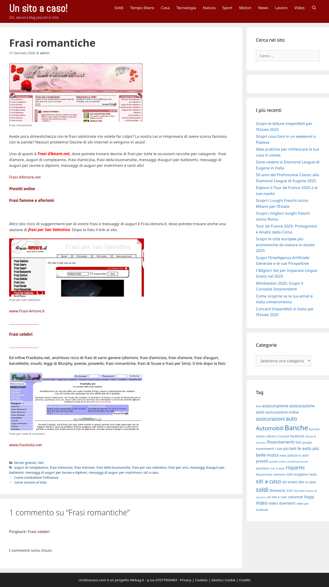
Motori (245, 7)
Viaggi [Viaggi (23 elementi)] (309, 497)
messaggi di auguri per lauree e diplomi (56, 472)
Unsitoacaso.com (92, 580)
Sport (227, 7)
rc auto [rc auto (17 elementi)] (280, 468)
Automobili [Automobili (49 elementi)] (270, 428)
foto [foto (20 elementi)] (298, 442)
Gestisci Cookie (223, 580)
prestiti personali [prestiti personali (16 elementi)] (297, 461)
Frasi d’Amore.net (25, 177)
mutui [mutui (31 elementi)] (273, 455)
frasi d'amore (84, 467)
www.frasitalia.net (25, 444)
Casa (165, 7)
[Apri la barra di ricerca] (314, 7)
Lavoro (281, 7)
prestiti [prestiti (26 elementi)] (262, 461)
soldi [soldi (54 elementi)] (262, 489)
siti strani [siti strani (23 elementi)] (289, 482)
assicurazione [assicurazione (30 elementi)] (275, 405)
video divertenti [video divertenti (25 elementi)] (281, 503)
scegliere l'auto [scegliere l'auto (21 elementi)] (305, 474)
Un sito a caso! (38, 8)
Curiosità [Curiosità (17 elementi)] (283, 436)
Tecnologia (186, 7)
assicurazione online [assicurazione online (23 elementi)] (282, 412)
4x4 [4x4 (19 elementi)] (258, 406)
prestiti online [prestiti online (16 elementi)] (277, 461)
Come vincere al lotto (30, 482)
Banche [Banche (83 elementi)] (296, 427)
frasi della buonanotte (113, 467)
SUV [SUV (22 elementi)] (289, 490)
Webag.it (137, 580)
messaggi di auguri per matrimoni (115, 472)
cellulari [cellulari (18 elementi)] (271, 436)
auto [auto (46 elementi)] (291, 418)
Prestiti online (22, 188)
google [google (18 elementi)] (307, 442)
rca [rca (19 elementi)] (272, 468)
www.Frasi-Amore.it (27, 311)
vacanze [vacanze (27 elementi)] (295, 496)
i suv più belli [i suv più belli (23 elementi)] (285, 448)
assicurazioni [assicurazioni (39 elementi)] (270, 419)
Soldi (118, 7)
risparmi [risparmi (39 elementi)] (295, 467)
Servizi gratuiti (25, 462)
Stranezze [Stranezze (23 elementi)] (277, 490)
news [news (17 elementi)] (283, 455)
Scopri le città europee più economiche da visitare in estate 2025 (285, 244)
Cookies (201, 580)
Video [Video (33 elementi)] (262, 503)
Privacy (185, 580)
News (263, 7)
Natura (209, 7)
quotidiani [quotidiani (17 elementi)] (262, 468)
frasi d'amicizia (61, 467)
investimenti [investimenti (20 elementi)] (265, 448)
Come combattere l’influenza (36, 477)
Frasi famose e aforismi (31, 200)
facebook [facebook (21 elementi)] (297, 436)
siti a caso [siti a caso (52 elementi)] (268, 481)
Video (299, 7)
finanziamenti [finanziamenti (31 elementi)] (281, 442)
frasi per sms (178, 467)
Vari (41, 462)
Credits (245, 580)
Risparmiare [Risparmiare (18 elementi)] (264, 474)
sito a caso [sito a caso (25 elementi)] (307, 481)
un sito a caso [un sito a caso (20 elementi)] (277, 497)
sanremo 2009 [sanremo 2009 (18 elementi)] (283, 474)
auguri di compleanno (31, 467)
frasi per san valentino (149, 467)
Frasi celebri (20, 334)
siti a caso (151, 472)
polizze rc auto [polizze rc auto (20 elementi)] (298, 455)
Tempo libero (142, 7)
